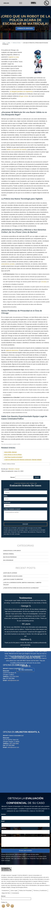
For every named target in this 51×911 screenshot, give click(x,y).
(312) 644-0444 (14, 676)
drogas (21, 96)
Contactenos (5, 890)
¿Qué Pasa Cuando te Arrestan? (13, 457)
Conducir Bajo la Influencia (12, 550)
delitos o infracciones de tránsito (16, 149)
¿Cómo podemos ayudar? (12, 509)
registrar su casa (14, 57)
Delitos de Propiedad (9, 557)
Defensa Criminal (8, 553)
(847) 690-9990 (14, 743)
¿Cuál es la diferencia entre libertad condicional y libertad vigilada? (23, 459)
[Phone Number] (46, 3)
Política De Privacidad (25, 890)
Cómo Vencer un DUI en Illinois (13, 454)
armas (26, 96)
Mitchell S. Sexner (13, 469)
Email (6, 496)
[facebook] (3, 906)
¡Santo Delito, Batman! (10, 452)
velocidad (43, 281)
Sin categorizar (8, 560)
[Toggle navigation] (21, 3)
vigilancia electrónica (12, 350)
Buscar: (13, 477)
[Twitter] (8, 905)
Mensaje (4, 835)
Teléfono (7, 502)
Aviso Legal (14, 890)
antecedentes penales (8, 264)
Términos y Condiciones (40, 890)
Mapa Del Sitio (6, 893)
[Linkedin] (12, 906)
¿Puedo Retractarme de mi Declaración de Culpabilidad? (21, 587)
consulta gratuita (25, 28)
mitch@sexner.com (13, 680)
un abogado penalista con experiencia (21, 91)
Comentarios (15, 893)
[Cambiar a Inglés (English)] (6, 3)
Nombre (7, 489)
